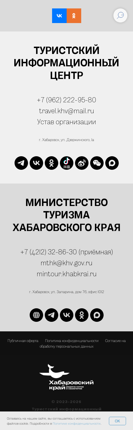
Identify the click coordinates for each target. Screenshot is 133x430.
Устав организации (66, 121)
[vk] (36, 163)
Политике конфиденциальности (77, 423)
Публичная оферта (23, 340)
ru (93, 273)
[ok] (51, 163)
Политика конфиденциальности (72, 340)
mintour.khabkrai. (63, 273)
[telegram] (21, 163)
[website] (66, 163)
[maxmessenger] (112, 163)
